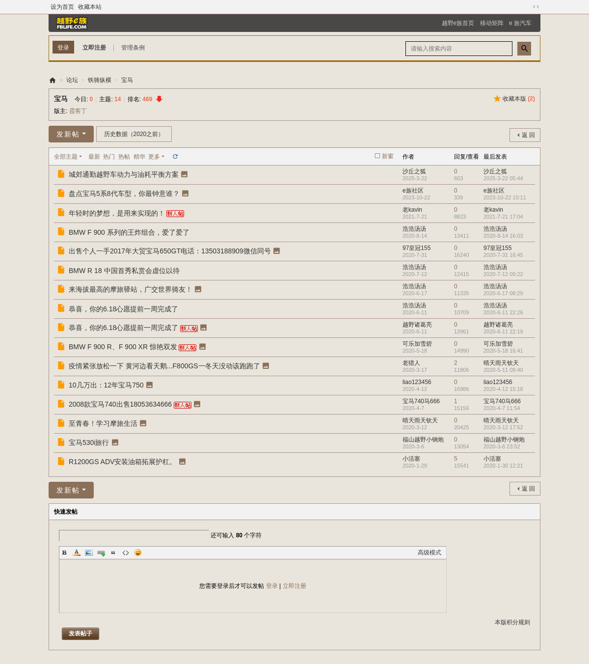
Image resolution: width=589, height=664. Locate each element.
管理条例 (133, 47)
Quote (113, 552)
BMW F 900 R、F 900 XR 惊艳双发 (123, 347)
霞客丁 (78, 111)
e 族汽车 (520, 23)
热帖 (124, 156)
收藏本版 (519, 98)
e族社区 (413, 190)
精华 (139, 156)
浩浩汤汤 (414, 228)
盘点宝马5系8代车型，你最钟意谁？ (124, 193)
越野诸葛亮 (417, 324)
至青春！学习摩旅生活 (103, 423)
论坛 (72, 80)
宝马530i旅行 (89, 442)
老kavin (412, 209)
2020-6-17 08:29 (503, 293)
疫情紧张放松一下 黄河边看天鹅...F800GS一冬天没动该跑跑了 (164, 366)
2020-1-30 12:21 (503, 466)
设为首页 (62, 6)
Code (126, 552)
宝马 (127, 80)
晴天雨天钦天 (501, 363)
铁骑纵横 (99, 80)
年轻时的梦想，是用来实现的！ (117, 213)
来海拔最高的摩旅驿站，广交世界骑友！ (130, 289)
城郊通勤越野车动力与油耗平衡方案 (124, 174)
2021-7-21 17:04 (503, 217)
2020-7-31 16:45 (503, 255)
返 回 (528, 135)
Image (89, 552)
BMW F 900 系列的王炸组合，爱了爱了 (129, 232)
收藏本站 (90, 6)
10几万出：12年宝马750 (106, 385)
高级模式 (429, 552)
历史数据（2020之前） (134, 134)
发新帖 (68, 134)
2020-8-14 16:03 (503, 236)
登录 (272, 585)
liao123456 (416, 382)
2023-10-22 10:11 (504, 197)
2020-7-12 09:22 (503, 274)
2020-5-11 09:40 (503, 370)
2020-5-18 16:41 (503, 351)
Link (101, 552)
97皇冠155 (416, 248)
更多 (154, 156)
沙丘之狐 (414, 171)
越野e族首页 (458, 23)
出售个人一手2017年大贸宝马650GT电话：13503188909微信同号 (170, 251)
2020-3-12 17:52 (503, 427)
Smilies (138, 552)
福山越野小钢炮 (423, 439)
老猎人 (411, 363)
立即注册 (94, 47)
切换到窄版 (536, 6)
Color (76, 552)
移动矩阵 (492, 23)
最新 (94, 156)
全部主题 (66, 156)
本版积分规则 (512, 622)
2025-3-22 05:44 (503, 178)
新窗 (388, 156)
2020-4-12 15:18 (503, 389)
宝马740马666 (421, 401)
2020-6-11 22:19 (503, 331)
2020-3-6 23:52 (501, 446)
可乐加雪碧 (417, 343)
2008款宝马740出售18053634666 (120, 404)
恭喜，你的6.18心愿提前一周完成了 (123, 309)
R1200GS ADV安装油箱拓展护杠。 (122, 462)
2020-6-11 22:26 (503, 312)
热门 (109, 156)
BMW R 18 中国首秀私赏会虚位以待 (124, 271)
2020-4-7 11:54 (501, 408)
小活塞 (411, 458)
